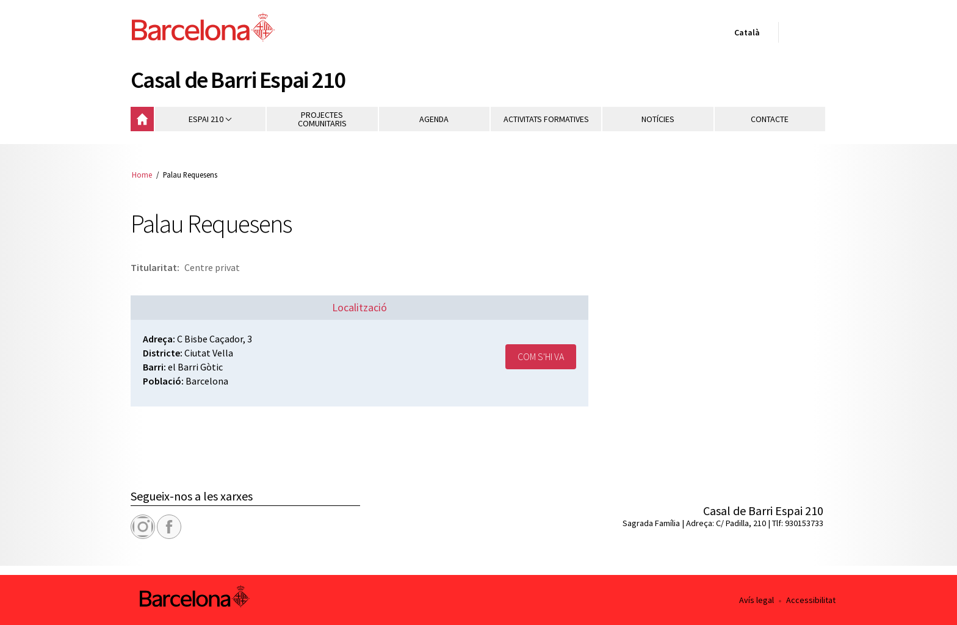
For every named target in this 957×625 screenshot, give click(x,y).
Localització (359, 307)
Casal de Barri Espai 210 (238, 79)
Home (142, 174)
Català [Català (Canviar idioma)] (744, 35)
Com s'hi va (541, 356)
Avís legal (756, 599)
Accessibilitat (811, 599)
